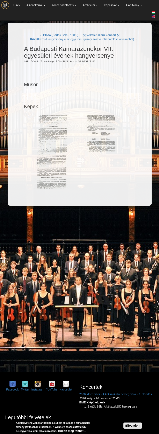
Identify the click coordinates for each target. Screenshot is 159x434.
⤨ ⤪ (101, 35)
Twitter (25, 389)
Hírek (16, 5)
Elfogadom (132, 425)
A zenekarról (35, 5)
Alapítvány (134, 5)
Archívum (90, 5)
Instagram (37, 389)
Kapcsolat (111, 5)
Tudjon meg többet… (72, 431)
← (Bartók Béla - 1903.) (58, 35)
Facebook (12, 389)
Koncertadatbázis (64, 5)
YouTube (51, 389)
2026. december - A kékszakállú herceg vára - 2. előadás (115, 394)
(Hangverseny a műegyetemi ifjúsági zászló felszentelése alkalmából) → (84, 39)
